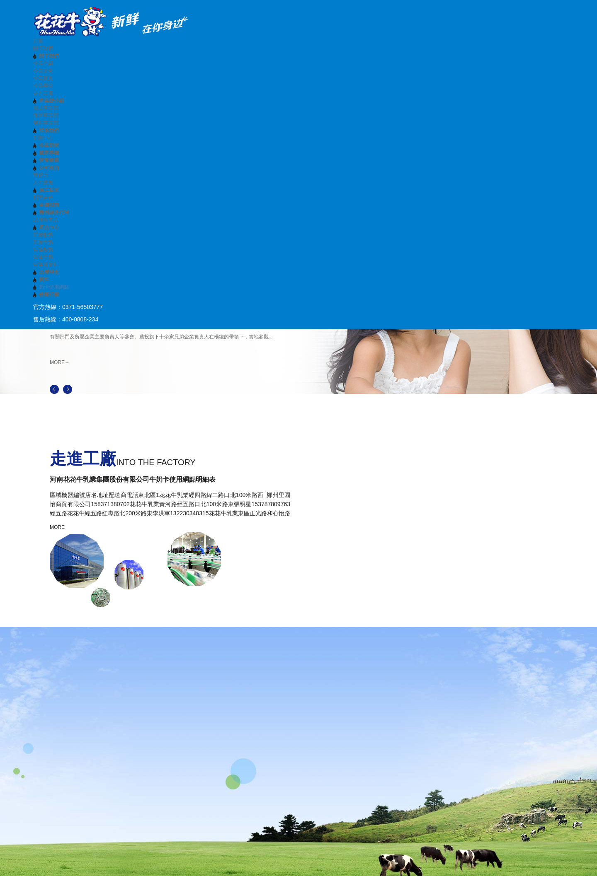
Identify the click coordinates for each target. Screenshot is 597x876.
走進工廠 (43, 93)
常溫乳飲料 (45, 265)
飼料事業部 (45, 123)
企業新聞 (49, 145)
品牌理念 (49, 272)
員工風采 (49, 190)
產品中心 (49, 227)
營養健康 (49, 160)
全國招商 (49, 205)
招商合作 (43, 197)
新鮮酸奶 (43, 235)
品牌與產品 (45, 220)
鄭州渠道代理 (54, 212)
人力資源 (43, 183)
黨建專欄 (49, 153)
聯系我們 (49, 130)
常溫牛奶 (43, 257)
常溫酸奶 (43, 250)
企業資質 (43, 78)
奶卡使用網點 (54, 287)
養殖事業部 (45, 115)
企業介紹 (43, 63)
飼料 (44, 279)
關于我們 (43, 48)
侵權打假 (49, 294)
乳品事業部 (45, 108)
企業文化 (43, 71)
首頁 (38, 41)
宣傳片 (40, 175)
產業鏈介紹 (51, 101)
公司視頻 (49, 168)
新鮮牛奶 (43, 242)
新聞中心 (43, 138)
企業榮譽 (43, 86)
